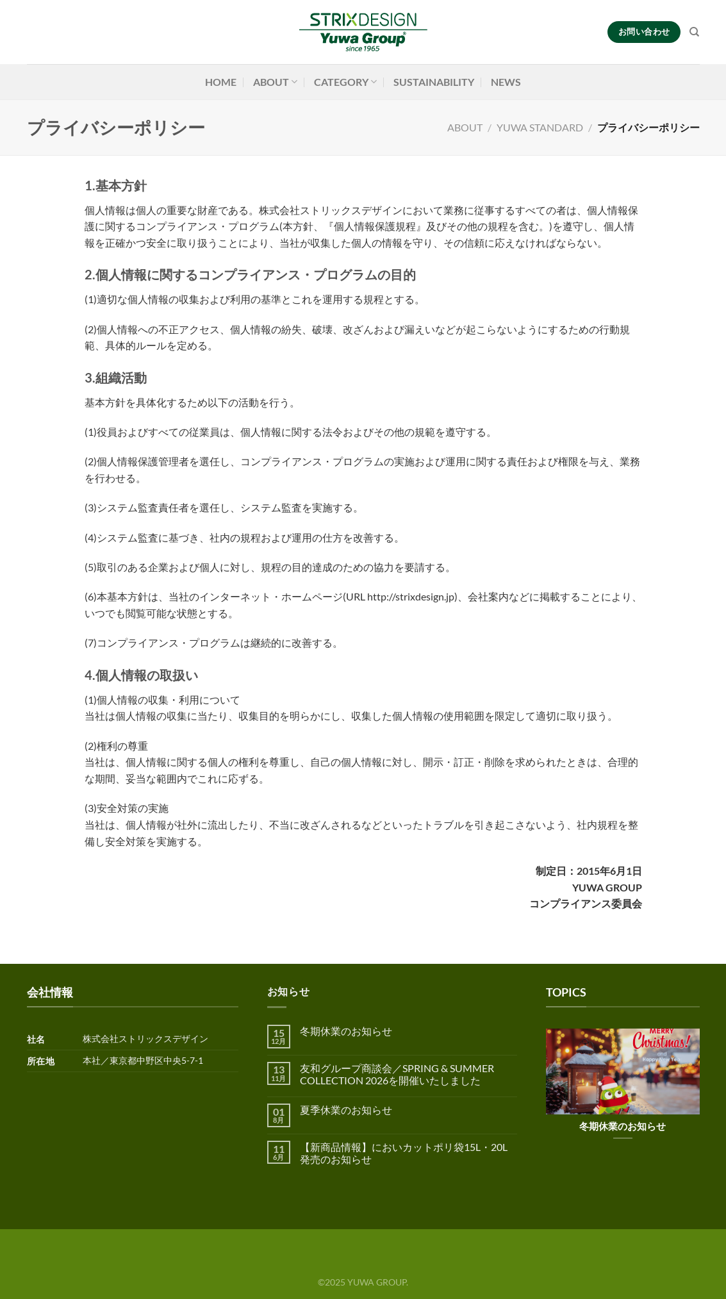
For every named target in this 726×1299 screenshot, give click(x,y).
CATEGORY (345, 82)
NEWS (506, 82)
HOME (220, 82)
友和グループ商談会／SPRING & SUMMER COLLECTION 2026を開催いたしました (397, 1074)
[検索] (694, 32)
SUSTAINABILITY (433, 82)
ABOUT (275, 82)
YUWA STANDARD (540, 127)
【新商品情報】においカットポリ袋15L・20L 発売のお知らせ (403, 1153)
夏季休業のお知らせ (346, 1110)
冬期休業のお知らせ (346, 1031)
